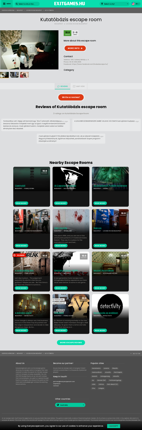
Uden (93, 383)
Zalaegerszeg (105, 375)
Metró (18, 228)
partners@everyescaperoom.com (64, 380)
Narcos (97, 228)
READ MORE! (21, 203)
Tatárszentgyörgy (115, 379)
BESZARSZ (67, 273)
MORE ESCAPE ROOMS (71, 342)
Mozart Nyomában (104, 270)
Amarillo (108, 371)
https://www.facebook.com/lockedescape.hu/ (90, 64)
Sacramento (96, 367)
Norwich (94, 375)
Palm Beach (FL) (112, 383)
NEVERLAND (68, 231)
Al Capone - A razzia (65, 185)
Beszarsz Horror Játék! (66, 270)
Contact (56, 385)
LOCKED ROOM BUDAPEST (77, 24)
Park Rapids (118, 371)
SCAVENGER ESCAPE (110, 273)
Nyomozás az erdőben (106, 313)
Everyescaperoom (8, 10)
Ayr (93, 379)
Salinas (101, 383)
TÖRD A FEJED (29, 273)
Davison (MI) (101, 379)
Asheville (116, 375)
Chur (93, 387)
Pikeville (115, 367)
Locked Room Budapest (34, 10)
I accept (113, 426)
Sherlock (59, 313)
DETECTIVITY (28, 316)
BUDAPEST (58, 24)
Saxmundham (97, 371)
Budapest (20, 10)
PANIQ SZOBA (29, 188)
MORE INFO (74, 48)
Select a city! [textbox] (109, 4)
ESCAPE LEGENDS (70, 188)
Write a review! (71, 97)
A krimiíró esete (23, 313)
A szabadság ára (24, 270)
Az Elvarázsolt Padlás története (110, 185)
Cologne (101, 387)
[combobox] (115, 4)
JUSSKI (105, 188)
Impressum (56, 383)
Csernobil (20, 185)
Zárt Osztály (60, 228)
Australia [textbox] (64, 404)
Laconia (106, 367)
